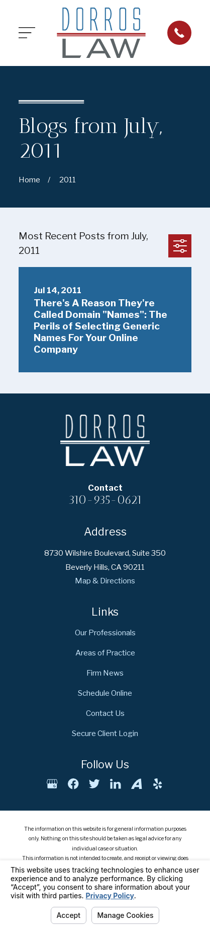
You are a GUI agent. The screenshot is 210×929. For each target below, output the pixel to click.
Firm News (105, 673)
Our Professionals (105, 632)
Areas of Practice (105, 652)
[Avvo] (136, 783)
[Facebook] (73, 783)
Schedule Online (105, 693)
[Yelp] (157, 783)
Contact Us (105, 713)
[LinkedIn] (115, 783)
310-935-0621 (105, 500)
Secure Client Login (105, 733)
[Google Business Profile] (52, 783)
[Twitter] (94, 783)
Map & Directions (105, 580)
